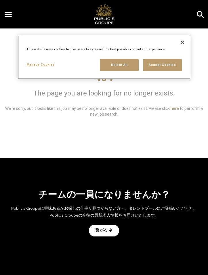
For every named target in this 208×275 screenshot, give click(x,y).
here (175, 108)
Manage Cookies (40, 65)
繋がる (104, 230)
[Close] (182, 42)
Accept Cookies (162, 65)
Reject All (119, 65)
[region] (104, 57)
